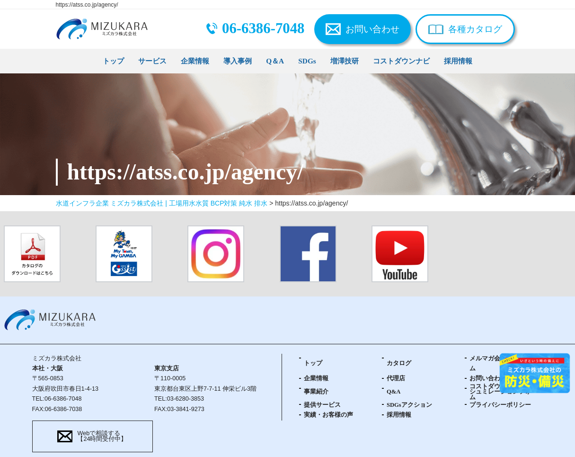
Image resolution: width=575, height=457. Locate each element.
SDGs (307, 61)
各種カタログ (475, 29)
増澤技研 (344, 61)
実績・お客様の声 (328, 415)
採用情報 (458, 61)
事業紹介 (316, 391)
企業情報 (195, 61)
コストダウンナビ (401, 61)
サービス (152, 61)
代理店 (396, 378)
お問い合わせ (372, 29)
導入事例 (237, 61)
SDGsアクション (409, 405)
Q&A (393, 391)
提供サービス (322, 405)
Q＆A (275, 61)
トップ (113, 61)
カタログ (399, 363)
